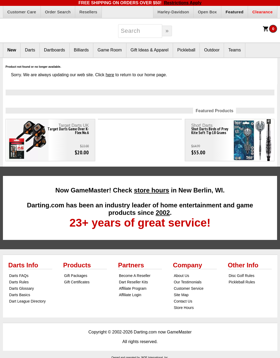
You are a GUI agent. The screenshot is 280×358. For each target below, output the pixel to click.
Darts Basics (19, 295)
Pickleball (186, 50)
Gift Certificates (77, 282)
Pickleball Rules (242, 282)
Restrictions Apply (183, 3)
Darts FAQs (18, 275)
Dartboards (54, 50)
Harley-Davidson (173, 12)
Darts (30, 50)
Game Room (110, 50)
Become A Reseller (134, 275)
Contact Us (183, 301)
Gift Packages (75, 275)
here (110, 75)
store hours (151, 190)
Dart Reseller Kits (133, 282)
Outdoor (211, 50)
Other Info (243, 265)
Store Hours (184, 307)
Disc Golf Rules (241, 275)
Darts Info (23, 265)
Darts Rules (19, 282)
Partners (131, 265)
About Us (181, 275)
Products (77, 265)
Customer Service (188, 288)
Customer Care (21, 12)
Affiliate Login (130, 295)
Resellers (88, 12)
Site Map (181, 295)
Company (187, 265)
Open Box (207, 12)
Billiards (81, 50)
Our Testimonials (188, 282)
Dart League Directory (27, 301)
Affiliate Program (132, 288)
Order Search (58, 12)
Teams (234, 50)
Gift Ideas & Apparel (150, 50)
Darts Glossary (21, 288)
